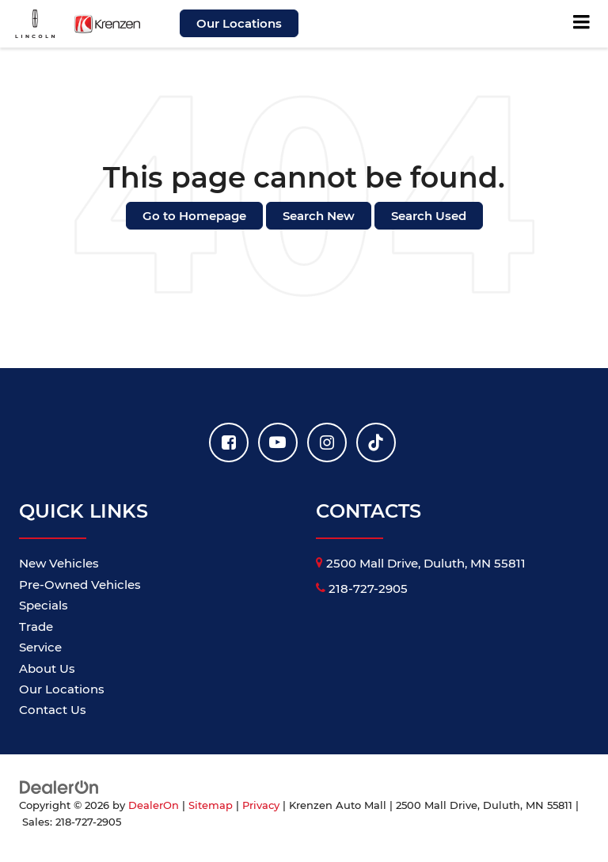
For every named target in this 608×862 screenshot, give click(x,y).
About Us (47, 668)
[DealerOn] (59, 786)
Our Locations (239, 23)
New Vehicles (59, 563)
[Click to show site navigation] (582, 23)
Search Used (428, 215)
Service (40, 647)
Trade (36, 626)
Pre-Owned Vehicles (80, 584)
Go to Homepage (194, 215)
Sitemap (210, 805)
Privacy (260, 805)
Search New (319, 215)
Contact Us (52, 709)
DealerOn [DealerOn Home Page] (153, 805)
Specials (43, 605)
